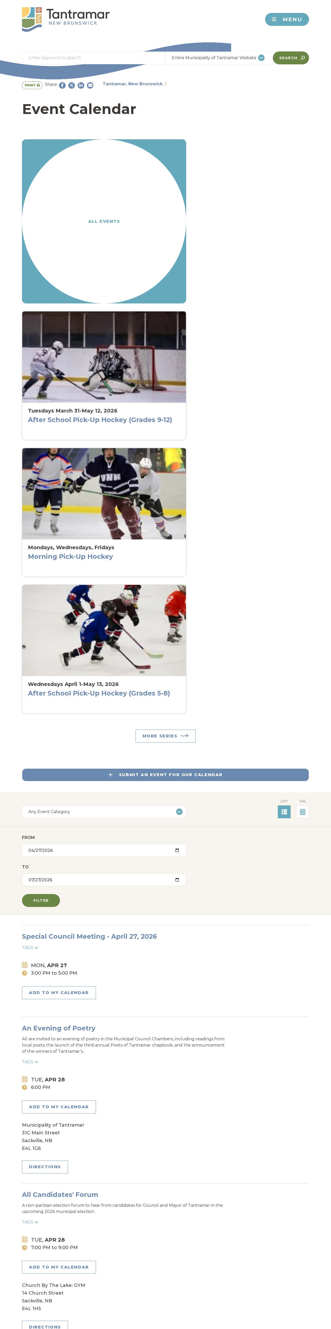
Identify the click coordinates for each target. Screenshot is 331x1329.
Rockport (181, 1254)
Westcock (181, 1263)
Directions (266, 514)
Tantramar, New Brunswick (52, 82)
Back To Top (277, 1173)
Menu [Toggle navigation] (287, 19)
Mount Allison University (188, 1243)
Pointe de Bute (118, 1254)
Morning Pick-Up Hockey (199, 217)
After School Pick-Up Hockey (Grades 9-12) (129, 213)
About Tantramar (55, 1280)
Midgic (106, 1241)
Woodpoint (113, 1272)
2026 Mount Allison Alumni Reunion (158, 1013)
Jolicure (179, 1232)
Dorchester (114, 1223)
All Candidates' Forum (134, 542)
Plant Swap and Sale (131, 611)
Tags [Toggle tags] (102, 428)
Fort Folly (183, 1223)
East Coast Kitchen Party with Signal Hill (165, 1089)
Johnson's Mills (120, 1232)
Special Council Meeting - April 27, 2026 (163, 417)
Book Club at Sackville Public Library (159, 951)
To (99, 368)
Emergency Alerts (138, 1173)
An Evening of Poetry (132, 472)
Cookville (181, 1215)
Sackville (111, 1263)
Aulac (106, 1215)
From (28, 368)
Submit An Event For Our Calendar (165, 302)
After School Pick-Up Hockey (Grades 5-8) (276, 213)
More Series (160, 263)
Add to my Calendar (55, 444)
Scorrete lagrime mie (132, 766)
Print (244, 84)
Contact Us (48, 1173)
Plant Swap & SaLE (128, 696)
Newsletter (88, 1173)
